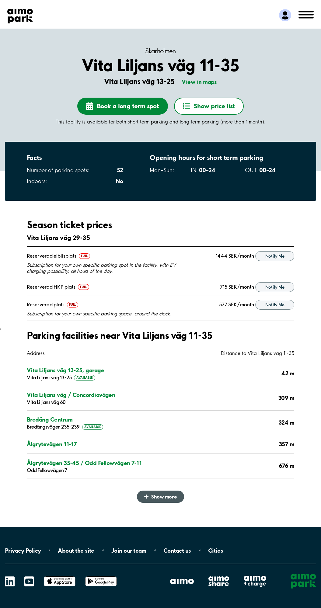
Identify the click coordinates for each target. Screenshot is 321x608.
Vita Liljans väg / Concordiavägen (71, 394)
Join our (128, 550)
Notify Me (274, 256)
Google (101, 576)
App (60, 576)
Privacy (23, 550)
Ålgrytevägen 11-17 (52, 444)
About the (76, 550)
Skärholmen (160, 51)
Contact (177, 550)
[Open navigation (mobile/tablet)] (306, 14)
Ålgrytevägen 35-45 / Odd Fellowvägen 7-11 (84, 463)
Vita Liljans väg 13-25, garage (65, 370)
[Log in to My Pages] (285, 15)
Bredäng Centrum (49, 419)
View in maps (199, 81)
